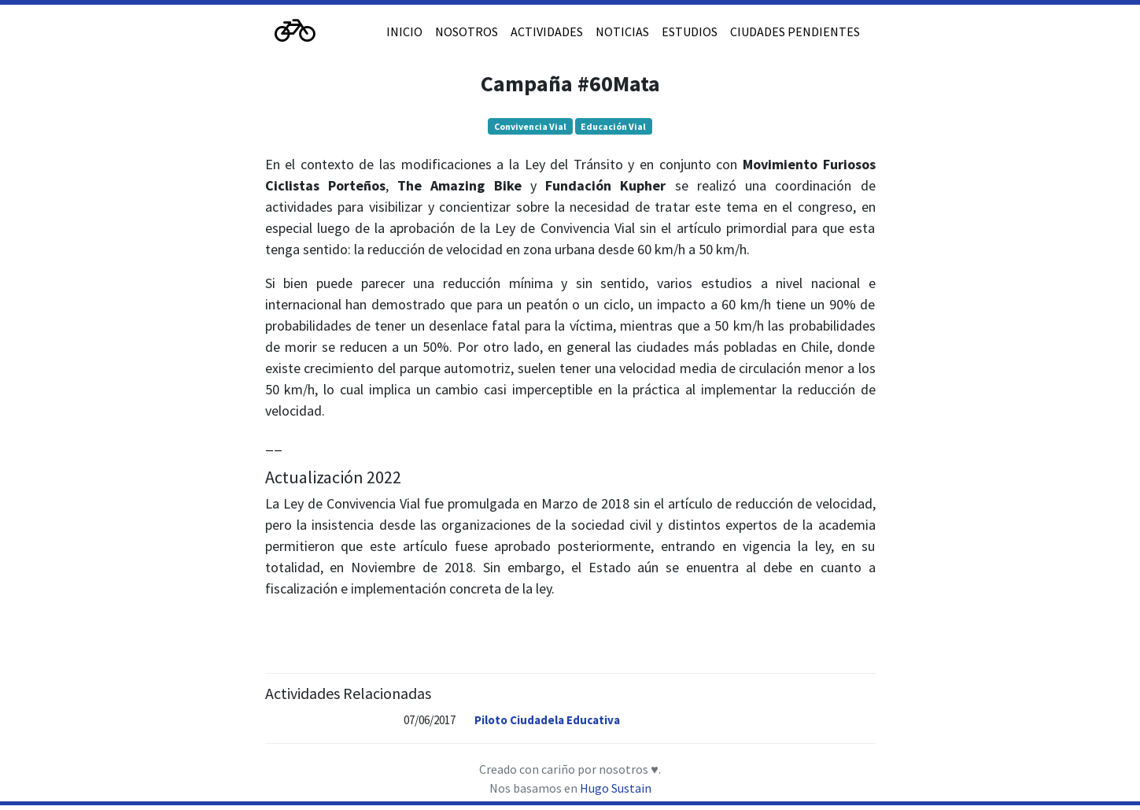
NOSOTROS (466, 31)
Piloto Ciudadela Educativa (547, 719)
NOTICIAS (622, 31)
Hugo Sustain (615, 788)
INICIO (404, 31)
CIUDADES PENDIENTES (795, 31)
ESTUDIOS (690, 31)
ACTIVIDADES (547, 31)
